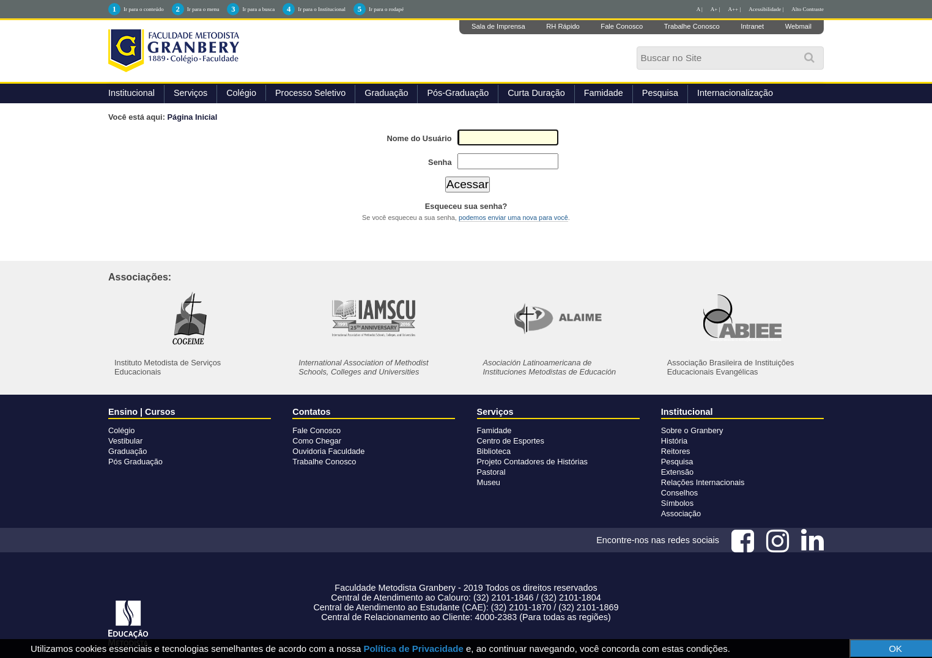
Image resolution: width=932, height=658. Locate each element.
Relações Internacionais (703, 482)
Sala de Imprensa (498, 26)
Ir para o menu (203, 9)
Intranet (752, 26)
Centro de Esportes (510, 440)
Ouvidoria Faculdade (328, 451)
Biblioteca (494, 451)
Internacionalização (735, 93)
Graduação (386, 93)
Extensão (677, 472)
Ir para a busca (258, 9)
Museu (488, 482)
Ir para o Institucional (322, 9)
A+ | (715, 9)
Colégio (241, 93)
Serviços (190, 93)
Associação (681, 513)
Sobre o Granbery (692, 430)
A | (700, 9)
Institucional (131, 93)
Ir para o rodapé (386, 9)
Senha (439, 162)
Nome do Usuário (419, 138)
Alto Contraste (807, 9)
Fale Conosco (622, 26)
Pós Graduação (135, 461)
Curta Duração (536, 93)
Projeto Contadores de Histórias (532, 461)
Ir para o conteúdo (144, 9)
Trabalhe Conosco (692, 26)
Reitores (675, 451)
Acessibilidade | (766, 9)
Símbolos (677, 503)
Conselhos (679, 492)
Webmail (798, 26)
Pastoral (491, 472)
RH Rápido (563, 26)
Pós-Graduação (458, 93)
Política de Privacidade (413, 648)
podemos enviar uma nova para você (513, 217)
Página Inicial (193, 117)
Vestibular (125, 440)
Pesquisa (660, 93)
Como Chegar (316, 440)
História (674, 440)
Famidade (603, 93)
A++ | (734, 9)
